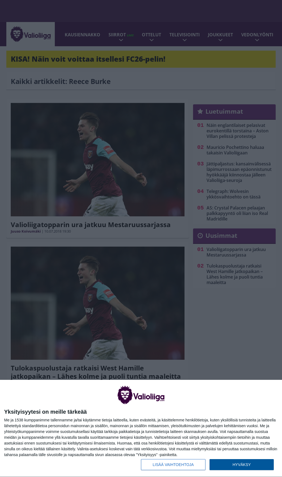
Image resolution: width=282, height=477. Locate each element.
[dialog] (141, 428)
